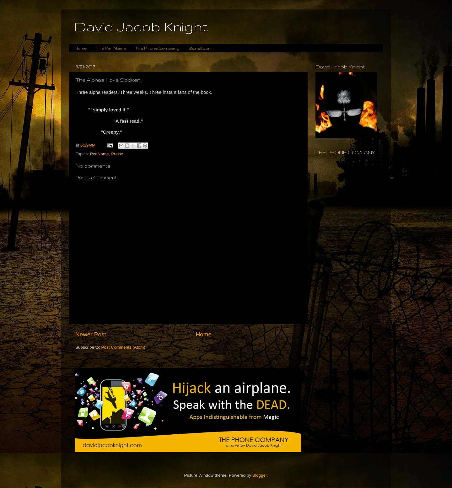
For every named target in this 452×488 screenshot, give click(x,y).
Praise (117, 154)
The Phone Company (157, 48)
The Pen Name (111, 48)
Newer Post (90, 334)
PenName (99, 154)
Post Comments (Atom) (123, 347)
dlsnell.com (200, 48)
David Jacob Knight (141, 26)
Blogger (259, 475)
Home (81, 48)
